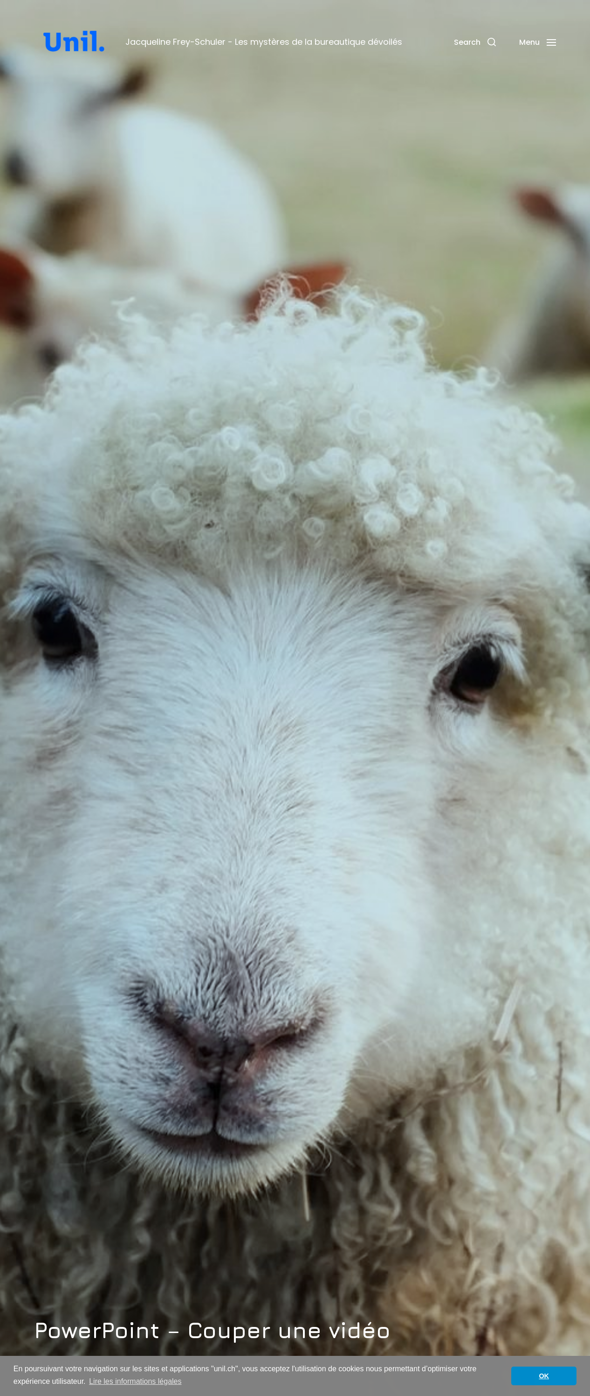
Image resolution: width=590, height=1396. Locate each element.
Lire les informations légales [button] (135, 1381)
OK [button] (544, 1376)
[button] (475, 42)
